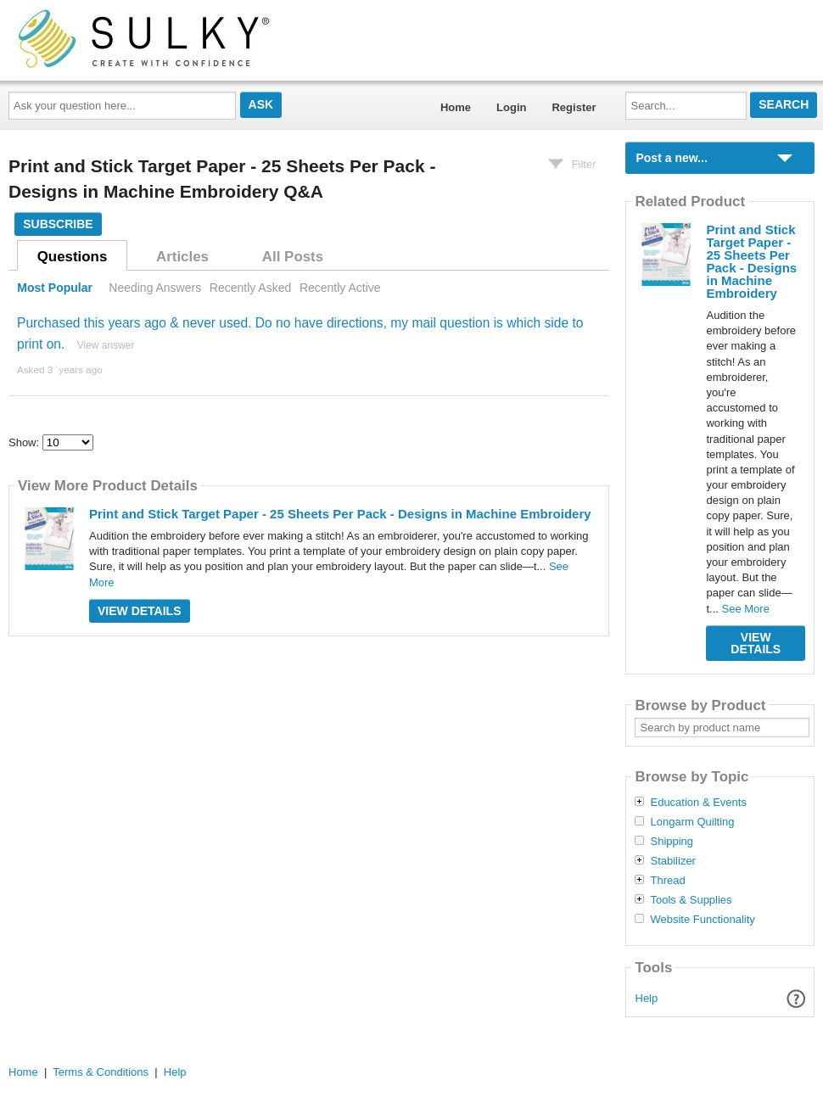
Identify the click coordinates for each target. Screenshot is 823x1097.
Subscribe (57, 224)
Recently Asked (250, 287)
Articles (182, 257)
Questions (72, 257)
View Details (140, 611)
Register (573, 107)
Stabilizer (672, 861)
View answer (106, 345)
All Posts (292, 257)
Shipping (671, 842)
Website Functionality (702, 920)
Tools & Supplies (690, 900)
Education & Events (698, 803)
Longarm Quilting (692, 822)
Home (455, 107)
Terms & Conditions (100, 1072)
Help (646, 998)
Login (511, 107)
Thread (667, 881)
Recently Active (340, 287)
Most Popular (54, 287)
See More (746, 608)
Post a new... (671, 158)
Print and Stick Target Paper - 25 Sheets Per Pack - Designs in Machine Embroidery (340, 514)
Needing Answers (155, 287)
